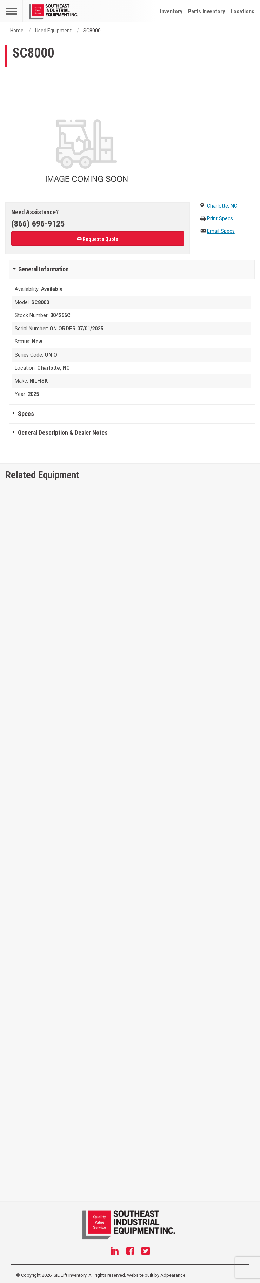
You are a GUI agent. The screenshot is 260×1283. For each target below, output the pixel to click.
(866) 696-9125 (38, 224)
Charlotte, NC (222, 206)
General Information (43, 269)
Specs (26, 413)
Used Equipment (53, 30)
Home (17, 30)
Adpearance (172, 1275)
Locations (242, 11)
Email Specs (221, 231)
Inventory (171, 11)
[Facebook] (130, 1252)
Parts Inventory (206, 11)
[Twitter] (145, 1252)
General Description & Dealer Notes (63, 432)
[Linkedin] (115, 1252)
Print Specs (220, 219)
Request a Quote (97, 239)
